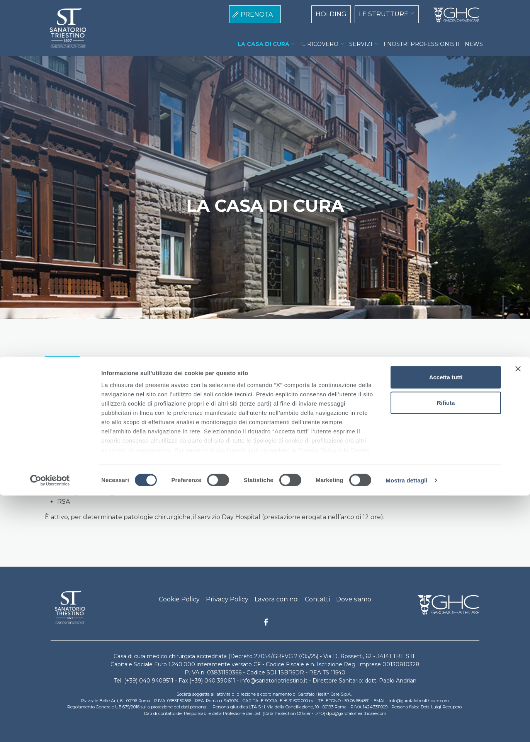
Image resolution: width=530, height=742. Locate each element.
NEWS (474, 44)
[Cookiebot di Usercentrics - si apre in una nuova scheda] (50, 727)
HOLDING (331, 14)
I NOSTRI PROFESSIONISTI (422, 44)
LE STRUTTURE (383, 14)
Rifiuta (446, 649)
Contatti (317, 599)
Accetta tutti (446, 624)
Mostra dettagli (406, 726)
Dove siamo (353, 599)
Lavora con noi (277, 599)
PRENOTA (257, 14)
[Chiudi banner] (518, 615)
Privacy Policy (227, 599)
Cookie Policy (179, 599)
